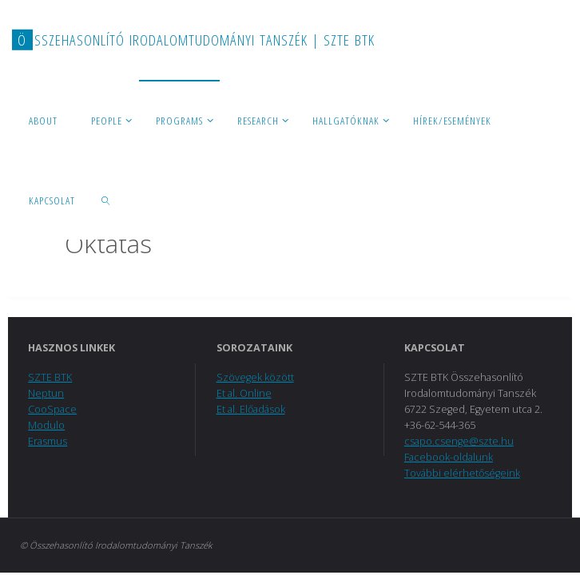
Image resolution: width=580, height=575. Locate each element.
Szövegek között (255, 377)
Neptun (46, 393)
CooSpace (52, 409)
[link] (106, 200)
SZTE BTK (50, 377)
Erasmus (47, 441)
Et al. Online (244, 393)
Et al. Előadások (251, 409)
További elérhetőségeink (462, 473)
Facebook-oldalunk (448, 457)
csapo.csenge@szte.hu (459, 441)
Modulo (46, 425)
